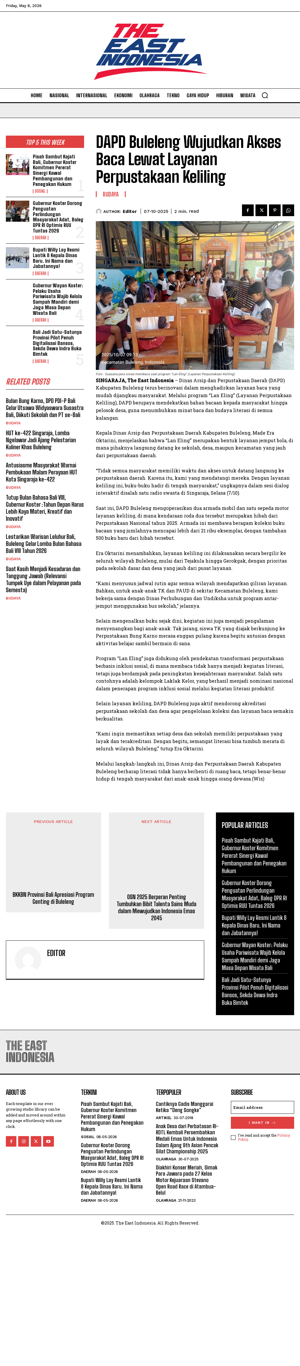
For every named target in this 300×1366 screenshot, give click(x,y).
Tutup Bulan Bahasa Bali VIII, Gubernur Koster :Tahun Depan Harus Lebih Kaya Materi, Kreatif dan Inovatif (45, 508)
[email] (262, 1241)
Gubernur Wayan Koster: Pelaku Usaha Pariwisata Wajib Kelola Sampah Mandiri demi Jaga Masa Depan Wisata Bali (58, 299)
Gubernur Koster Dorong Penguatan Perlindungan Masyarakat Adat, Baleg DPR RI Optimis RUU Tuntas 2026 (58, 216)
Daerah (40, 238)
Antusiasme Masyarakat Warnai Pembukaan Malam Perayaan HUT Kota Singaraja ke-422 (41, 472)
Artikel (164, 1252)
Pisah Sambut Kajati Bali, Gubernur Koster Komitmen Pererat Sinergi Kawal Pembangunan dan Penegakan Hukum (54, 170)
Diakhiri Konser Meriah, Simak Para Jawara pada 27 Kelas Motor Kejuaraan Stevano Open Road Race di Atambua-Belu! (186, 1314)
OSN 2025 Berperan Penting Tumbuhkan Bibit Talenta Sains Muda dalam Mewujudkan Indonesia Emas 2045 (156, 1065)
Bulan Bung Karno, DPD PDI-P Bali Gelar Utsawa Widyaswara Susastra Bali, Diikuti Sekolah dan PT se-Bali (44, 407)
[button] (265, 95)
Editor (130, 211)
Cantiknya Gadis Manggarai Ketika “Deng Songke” (184, 1241)
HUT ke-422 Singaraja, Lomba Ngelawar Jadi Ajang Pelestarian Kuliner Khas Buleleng (41, 439)
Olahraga (166, 1293)
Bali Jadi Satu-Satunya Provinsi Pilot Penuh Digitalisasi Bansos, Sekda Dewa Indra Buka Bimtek (57, 343)
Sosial (40, 191)
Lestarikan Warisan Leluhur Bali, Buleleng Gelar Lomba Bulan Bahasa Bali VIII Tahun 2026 (43, 543)
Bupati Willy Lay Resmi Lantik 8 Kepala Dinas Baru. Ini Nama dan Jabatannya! (56, 258)
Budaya (13, 423)
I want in (262, 1257)
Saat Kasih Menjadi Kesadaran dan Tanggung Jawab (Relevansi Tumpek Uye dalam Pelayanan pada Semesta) (43, 579)
